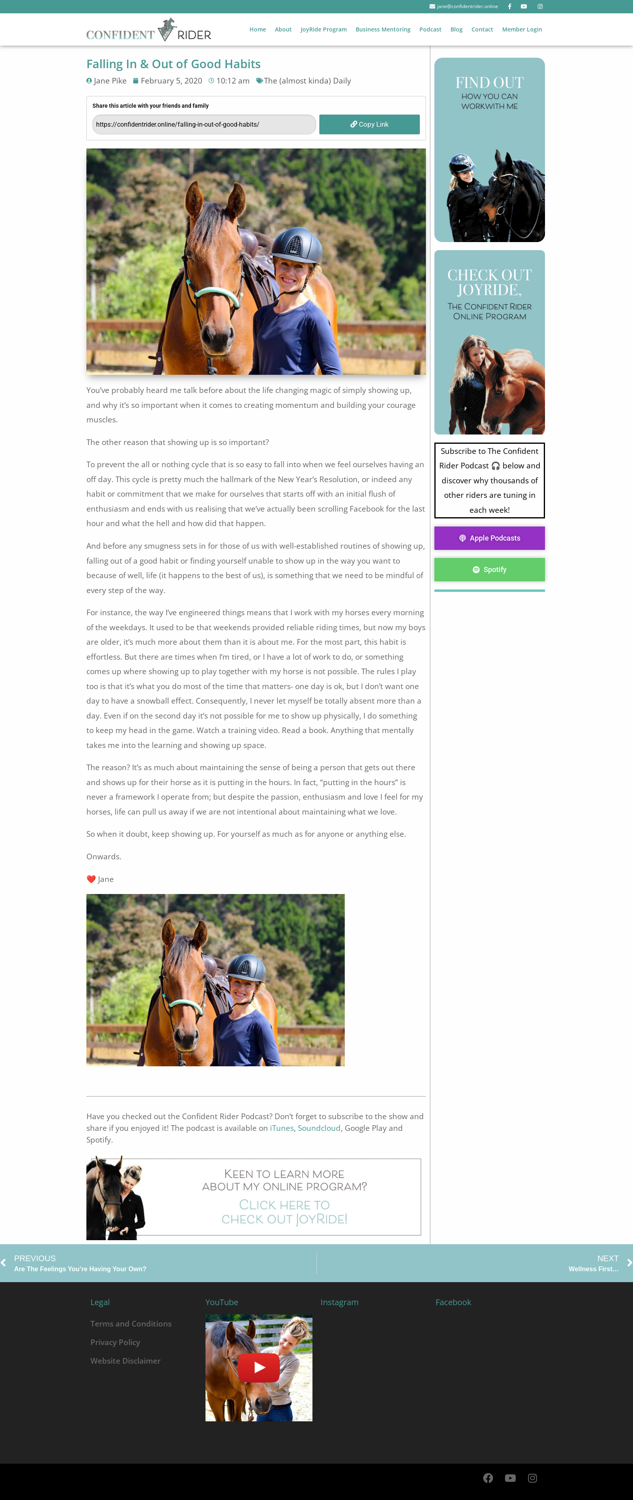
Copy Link (369, 124)
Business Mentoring (383, 29)
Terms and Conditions (131, 1323)
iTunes (282, 1127)
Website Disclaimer (125, 1360)
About (283, 29)
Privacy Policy (115, 1342)
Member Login (522, 29)
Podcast (430, 29)
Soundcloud (319, 1127)
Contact (482, 29)
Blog (457, 29)
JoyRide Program (324, 29)
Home (257, 29)
